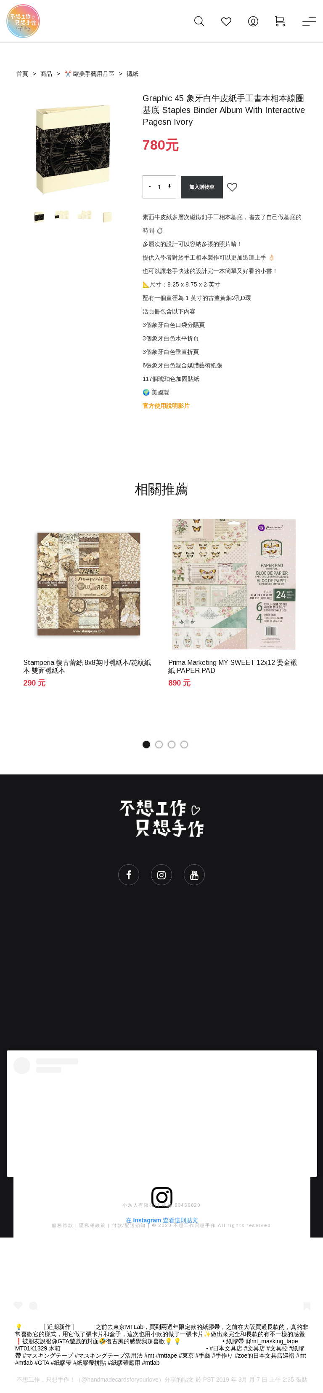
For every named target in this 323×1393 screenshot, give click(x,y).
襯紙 (132, 73)
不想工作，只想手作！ (45, 1379)
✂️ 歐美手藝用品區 (89, 73)
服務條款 (62, 1225)
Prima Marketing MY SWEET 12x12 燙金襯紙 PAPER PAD (232, 666)
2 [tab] (159, 744)
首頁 (22, 73)
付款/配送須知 (129, 1225)
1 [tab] (146, 744)
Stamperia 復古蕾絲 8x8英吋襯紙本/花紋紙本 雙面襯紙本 (87, 666)
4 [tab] (184, 744)
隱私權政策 (92, 1225)
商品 (46, 73)
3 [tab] (171, 744)
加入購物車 (201, 187)
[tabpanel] (89, 611)
